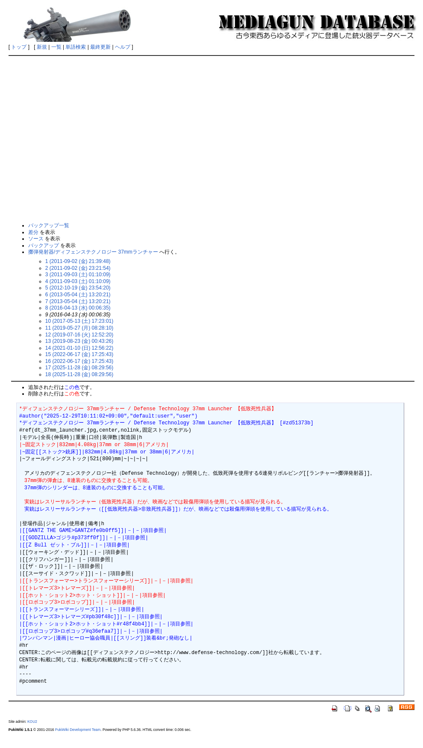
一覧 (56, 47)
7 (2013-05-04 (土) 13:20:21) (78, 301)
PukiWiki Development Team (77, 730)
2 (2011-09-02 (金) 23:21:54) (78, 268)
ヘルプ (122, 47)
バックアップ (43, 245)
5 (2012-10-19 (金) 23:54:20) (78, 288)
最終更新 (100, 47)
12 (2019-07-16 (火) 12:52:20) (79, 335)
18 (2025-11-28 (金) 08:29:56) (79, 374)
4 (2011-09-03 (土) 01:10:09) (78, 281)
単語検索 (75, 47)
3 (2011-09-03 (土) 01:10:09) (78, 275)
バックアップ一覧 (48, 225)
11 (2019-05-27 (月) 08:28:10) (79, 328)
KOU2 (32, 721)
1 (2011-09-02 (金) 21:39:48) (78, 261)
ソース (36, 239)
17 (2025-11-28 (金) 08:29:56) (79, 368)
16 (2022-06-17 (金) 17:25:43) (79, 361)
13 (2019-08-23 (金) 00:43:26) (79, 341)
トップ (18, 47)
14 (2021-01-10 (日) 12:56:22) (79, 348)
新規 (42, 47)
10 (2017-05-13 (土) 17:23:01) (79, 321)
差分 (33, 232)
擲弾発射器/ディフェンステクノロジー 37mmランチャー (93, 252)
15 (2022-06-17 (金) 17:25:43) (79, 354)
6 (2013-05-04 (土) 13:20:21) (78, 295)
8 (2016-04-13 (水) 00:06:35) (78, 308)
